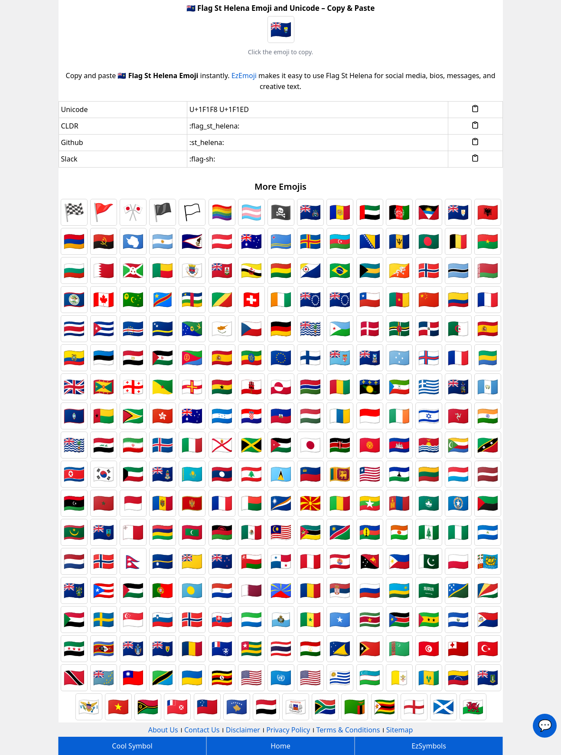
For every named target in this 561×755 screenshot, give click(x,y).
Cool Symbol (132, 746)
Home (280, 746)
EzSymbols (428, 746)
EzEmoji (244, 75)
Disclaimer (243, 730)
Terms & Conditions (348, 730)
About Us (163, 730)
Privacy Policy (288, 730)
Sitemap (399, 730)
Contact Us (201, 730)
